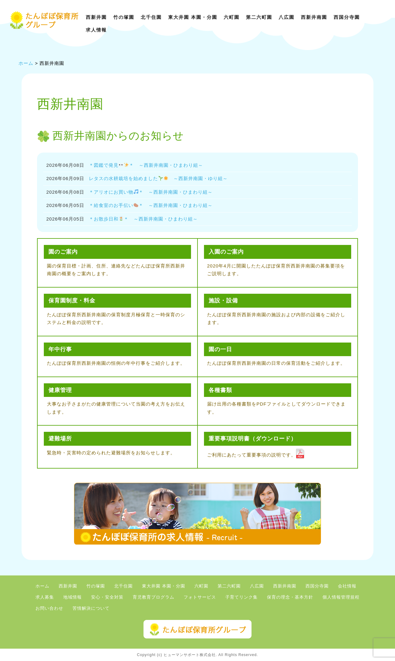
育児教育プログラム (153, 597)
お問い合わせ (49, 608)
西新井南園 (314, 17)
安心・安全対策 (107, 597)
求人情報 (96, 29)
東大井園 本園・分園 (192, 17)
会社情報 (347, 586)
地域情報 (72, 597)
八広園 (286, 17)
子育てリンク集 (241, 597)
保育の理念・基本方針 (290, 597)
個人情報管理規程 (341, 597)
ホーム (42, 586)
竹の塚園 (123, 17)
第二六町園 (259, 17)
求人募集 (44, 597)
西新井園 (96, 17)
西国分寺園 (347, 17)
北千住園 (151, 17)
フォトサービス (200, 597)
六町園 (231, 17)
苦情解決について (91, 608)
